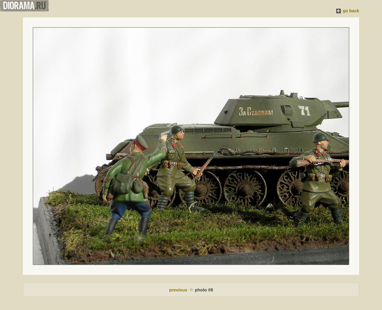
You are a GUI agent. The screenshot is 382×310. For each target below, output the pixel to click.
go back (351, 10)
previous (179, 289)
